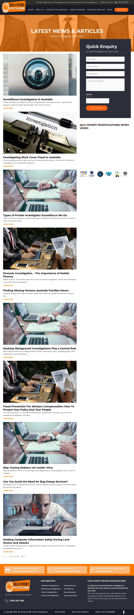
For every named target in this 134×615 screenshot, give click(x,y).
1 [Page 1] (5, 556)
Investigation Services (56, 10)
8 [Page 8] (17, 556)
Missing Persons (77, 10)
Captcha (89, 94)
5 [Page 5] (11, 556)
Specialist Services (96, 10)
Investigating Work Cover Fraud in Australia (32, 157)
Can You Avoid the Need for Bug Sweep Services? (35, 481)
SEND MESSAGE (96, 108)
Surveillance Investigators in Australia (28, 99)
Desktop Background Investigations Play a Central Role (39, 348)
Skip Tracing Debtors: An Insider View (28, 467)
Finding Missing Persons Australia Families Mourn (36, 290)
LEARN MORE (8, 108)
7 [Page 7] (15, 556)
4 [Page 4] (9, 556)
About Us (39, 10)
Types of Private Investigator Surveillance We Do (35, 215)
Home (30, 10)
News (109, 10)
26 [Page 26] (22, 556)
